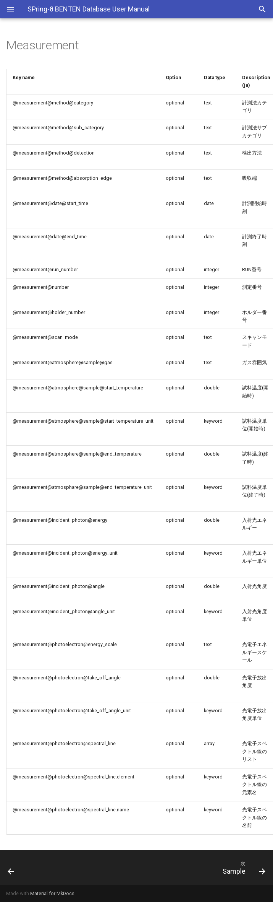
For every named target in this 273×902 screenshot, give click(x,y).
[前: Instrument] (35, 868)
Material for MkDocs (52, 893)
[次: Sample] (170, 868)
